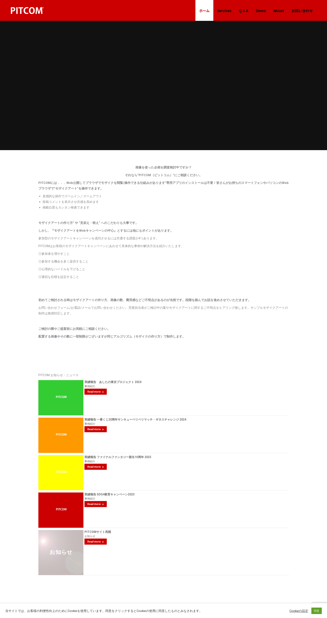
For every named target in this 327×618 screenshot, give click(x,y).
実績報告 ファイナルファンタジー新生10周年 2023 (117, 457)
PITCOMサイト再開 (97, 532)
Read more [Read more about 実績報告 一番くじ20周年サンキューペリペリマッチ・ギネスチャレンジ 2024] (95, 429)
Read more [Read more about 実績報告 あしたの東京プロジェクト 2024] (95, 391)
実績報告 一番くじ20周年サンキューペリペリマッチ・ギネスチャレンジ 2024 (135, 419)
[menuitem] (204, 11)
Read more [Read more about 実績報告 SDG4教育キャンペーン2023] (95, 504)
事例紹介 (89, 386)
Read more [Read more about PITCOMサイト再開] (95, 541)
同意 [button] (316, 610)
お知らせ (89, 536)
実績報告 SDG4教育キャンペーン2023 (109, 494)
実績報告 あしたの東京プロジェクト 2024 (112, 382)
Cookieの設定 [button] (298, 611)
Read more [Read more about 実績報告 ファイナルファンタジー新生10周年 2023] (95, 466)
